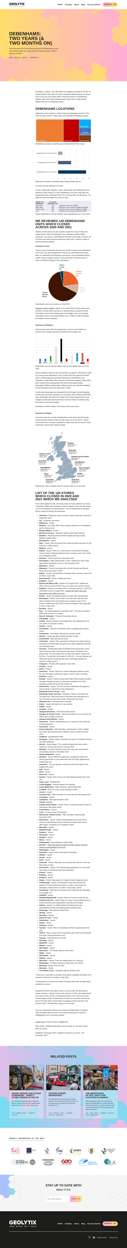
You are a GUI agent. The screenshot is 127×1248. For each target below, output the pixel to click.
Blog (83, 5)
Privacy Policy (113, 1237)
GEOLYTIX (64, 1022)
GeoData (68, 5)
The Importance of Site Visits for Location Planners (97, 1095)
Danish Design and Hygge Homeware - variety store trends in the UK (26, 1095)
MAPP (60, 5)
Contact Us (110, 4)
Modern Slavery (102, 1237)
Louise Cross (40, 1022)
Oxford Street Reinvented (57, 1094)
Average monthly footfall (44, 308)
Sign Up (76, 1199)
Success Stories (93, 5)
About (76, 5)
